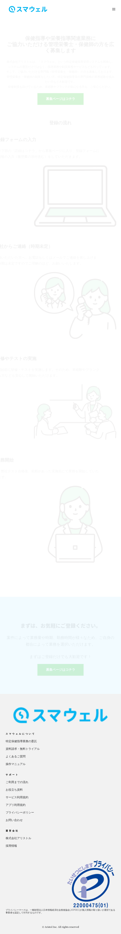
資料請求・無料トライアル (23, 748)
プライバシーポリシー (20, 812)
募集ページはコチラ (60, 99)
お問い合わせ (14, 820)
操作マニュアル (16, 764)
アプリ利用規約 (16, 804)
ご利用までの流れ (17, 782)
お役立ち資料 (14, 789)
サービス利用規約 (17, 797)
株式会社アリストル (18, 838)
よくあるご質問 (16, 756)
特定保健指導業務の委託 (21, 741)
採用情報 (11, 845)
